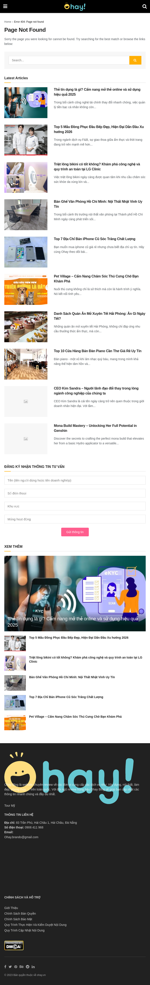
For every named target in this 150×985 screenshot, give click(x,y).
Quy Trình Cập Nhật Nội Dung (24, 930)
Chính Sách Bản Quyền (20, 913)
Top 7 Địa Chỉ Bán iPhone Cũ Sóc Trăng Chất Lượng (94, 239)
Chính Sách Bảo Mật (18, 919)
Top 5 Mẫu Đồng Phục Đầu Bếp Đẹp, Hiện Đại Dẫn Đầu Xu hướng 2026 (78, 637)
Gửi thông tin (75, 532)
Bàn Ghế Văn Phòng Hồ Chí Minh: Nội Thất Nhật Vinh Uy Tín (72, 677)
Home (7, 21)
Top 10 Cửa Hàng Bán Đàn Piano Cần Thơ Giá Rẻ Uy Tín (97, 351)
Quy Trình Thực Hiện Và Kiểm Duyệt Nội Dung (35, 924)
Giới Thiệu (11, 908)
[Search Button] (135, 60)
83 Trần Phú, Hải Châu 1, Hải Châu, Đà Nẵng (46, 822)
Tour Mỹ (9, 805)
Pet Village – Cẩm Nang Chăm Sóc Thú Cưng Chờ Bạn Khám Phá (75, 716)
